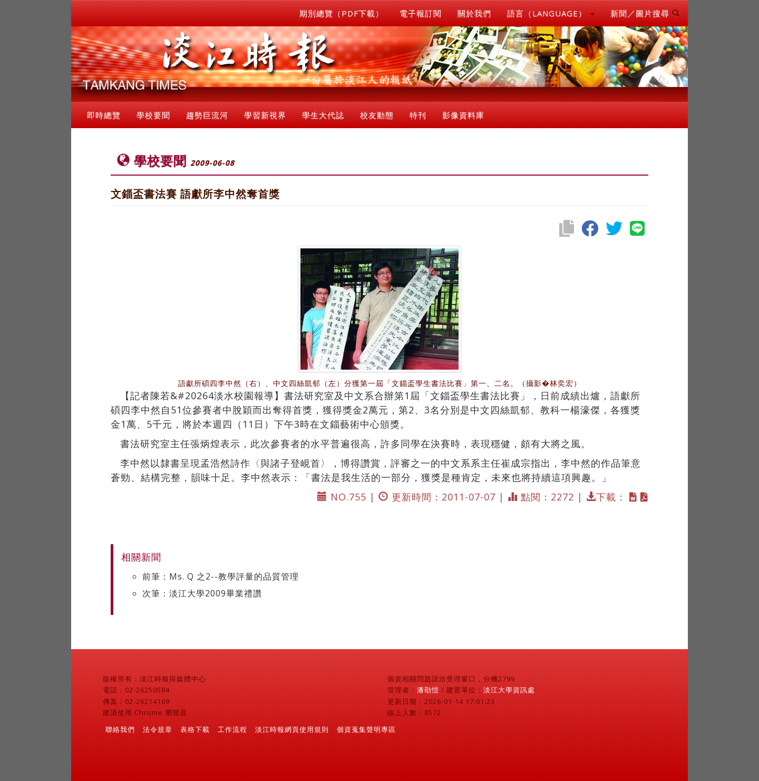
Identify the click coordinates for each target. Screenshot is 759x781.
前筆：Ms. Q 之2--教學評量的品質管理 (220, 576)
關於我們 (474, 13)
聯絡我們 (120, 729)
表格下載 (195, 729)
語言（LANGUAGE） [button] (551, 13)
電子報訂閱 (421, 13)
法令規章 (157, 729)
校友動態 (377, 115)
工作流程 (232, 729)
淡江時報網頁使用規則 (292, 729)
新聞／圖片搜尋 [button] (645, 13)
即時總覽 (104, 115)
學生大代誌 (323, 115)
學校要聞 (153, 115)
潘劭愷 (428, 690)
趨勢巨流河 (207, 115)
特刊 (418, 115)
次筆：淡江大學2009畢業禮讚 (202, 593)
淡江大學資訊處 (509, 690)
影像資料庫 (463, 115)
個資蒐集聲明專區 (366, 729)
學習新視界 (265, 115)
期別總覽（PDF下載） (341, 13)
